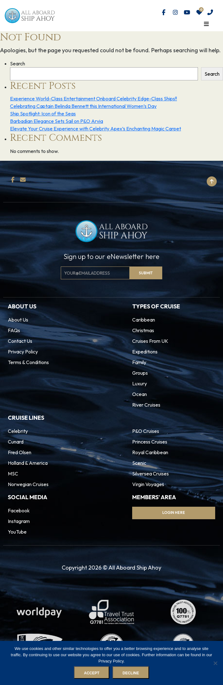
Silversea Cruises (150, 473)
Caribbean (143, 320)
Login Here (173, 512)
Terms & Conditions (28, 362)
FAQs (14, 330)
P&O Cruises (145, 431)
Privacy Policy (23, 351)
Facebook (19, 510)
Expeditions (145, 351)
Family (139, 362)
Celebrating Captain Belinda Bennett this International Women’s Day (83, 106)
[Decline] (215, 663)
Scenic (139, 463)
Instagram (19, 521)
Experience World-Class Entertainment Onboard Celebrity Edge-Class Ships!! (93, 98)
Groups (140, 373)
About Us (18, 320)
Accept (91, 673)
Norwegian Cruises (28, 484)
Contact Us (20, 341)
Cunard (15, 442)
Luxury (139, 383)
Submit (146, 273)
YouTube (17, 532)
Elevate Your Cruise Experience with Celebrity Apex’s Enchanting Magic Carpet (95, 128)
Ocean (139, 394)
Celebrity (18, 431)
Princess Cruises (149, 442)
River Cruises (146, 405)
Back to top (192, 181)
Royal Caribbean (150, 452)
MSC (13, 473)
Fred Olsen (19, 452)
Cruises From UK (150, 341)
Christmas (143, 330)
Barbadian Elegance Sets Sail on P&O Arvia (56, 121)
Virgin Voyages (148, 484)
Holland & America (28, 463)
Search (17, 63)
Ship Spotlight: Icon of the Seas (43, 113)
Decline (130, 673)
